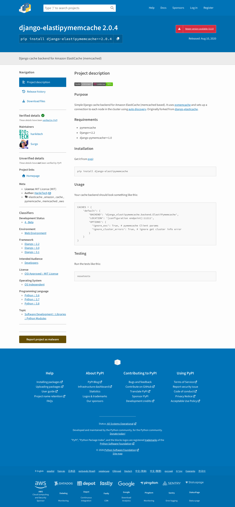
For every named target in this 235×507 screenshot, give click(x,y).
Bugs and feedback (140, 382)
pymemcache (183, 105)
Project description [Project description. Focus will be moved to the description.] (36, 82)
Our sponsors (95, 401)
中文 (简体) (141, 471)
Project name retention (48, 396)
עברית (179, 471)
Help (151, 8)
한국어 (202, 471)
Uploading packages (48, 387)
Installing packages (48, 382)
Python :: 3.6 (32, 295)
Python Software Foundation (116, 444)
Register (208, 8)
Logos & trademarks (95, 396)
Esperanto (190, 471)
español (50, 471)
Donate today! (117, 434)
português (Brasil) (87, 471)
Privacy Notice (183, 396)
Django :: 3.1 (32, 252)
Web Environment (35, 233)
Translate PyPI (138, 391)
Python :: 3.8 (32, 304)
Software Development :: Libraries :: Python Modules (45, 316)
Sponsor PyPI (140, 396)
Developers (31, 263)
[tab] (42, 82)
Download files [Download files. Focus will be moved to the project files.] (33, 101)
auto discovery (137, 109)
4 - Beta (29, 222)
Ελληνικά (117, 471)
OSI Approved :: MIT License (41, 274)
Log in (194, 8)
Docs (163, 8)
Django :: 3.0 (32, 248)
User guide (48, 391)
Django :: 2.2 (32, 244)
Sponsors (178, 8)
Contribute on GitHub (139, 387)
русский (169, 471)
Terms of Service (184, 382)
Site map (117, 454)
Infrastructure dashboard (93, 387)
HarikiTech (41, 193)
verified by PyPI (50, 120)
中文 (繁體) (155, 471)
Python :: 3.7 (32, 299)
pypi (90, 159)
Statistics (94, 391)
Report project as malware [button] (42, 339)
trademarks (151, 440)
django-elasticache (186, 109)
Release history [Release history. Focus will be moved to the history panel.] (33, 92)
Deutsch (128, 471)
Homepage (31, 176)
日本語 (71, 471)
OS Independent (35, 285)
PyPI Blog (93, 382)
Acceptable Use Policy (184, 401)
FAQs (50, 401)
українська (104, 471)
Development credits (138, 401)
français (61, 471)
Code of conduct (184, 391)
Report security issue (185, 387)
